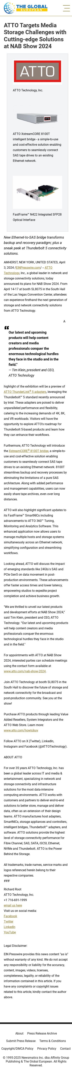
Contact (65, 1048)
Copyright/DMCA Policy (17, 1048)
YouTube (10, 932)
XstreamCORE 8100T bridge (28, 451)
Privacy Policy (46, 1048)
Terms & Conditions (52, 1041)
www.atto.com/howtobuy (21, 730)
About (19, 1033)
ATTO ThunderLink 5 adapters (25, 392)
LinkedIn (9, 927)
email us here (13, 905)
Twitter (8, 921)
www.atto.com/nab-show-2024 (25, 671)
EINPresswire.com (28, 267)
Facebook (10, 916)
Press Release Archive (42, 1033)
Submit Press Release (21, 1041)
